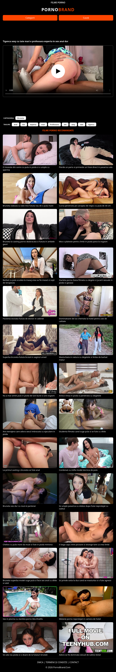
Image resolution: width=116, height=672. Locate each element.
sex (65, 124)
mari (43, 124)
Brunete (20, 118)
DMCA (40, 662)
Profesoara (54, 124)
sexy (73, 124)
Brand (58, 9)
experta (33, 124)
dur (23, 124)
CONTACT (74, 662)
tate (81, 124)
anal (15, 124)
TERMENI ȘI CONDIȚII (56, 662)
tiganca (91, 124)
